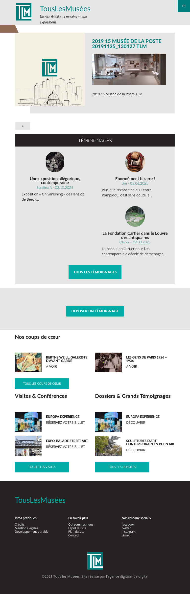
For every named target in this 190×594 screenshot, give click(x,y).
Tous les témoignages (95, 272)
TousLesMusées (65, 8)
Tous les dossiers (122, 467)
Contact (73, 535)
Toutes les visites (42, 467)
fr (184, 6)
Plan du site (76, 532)
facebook (128, 524)
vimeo (126, 535)
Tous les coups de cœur (42, 384)
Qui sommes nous (80, 524)
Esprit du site (77, 528)
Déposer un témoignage (95, 311)
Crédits (20, 524)
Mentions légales (26, 528)
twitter (126, 528)
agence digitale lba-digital (128, 576)
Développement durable (31, 532)
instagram (129, 532)
